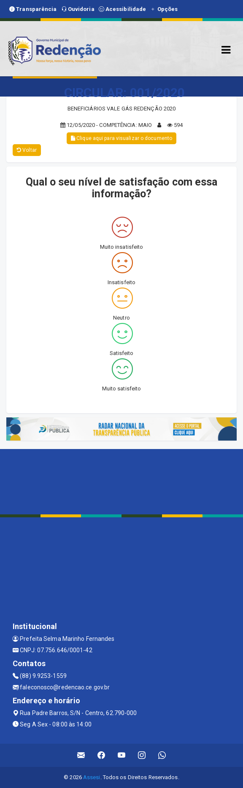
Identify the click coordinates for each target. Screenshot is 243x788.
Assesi (91, 777)
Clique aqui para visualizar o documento (121, 138)
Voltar (27, 150)
